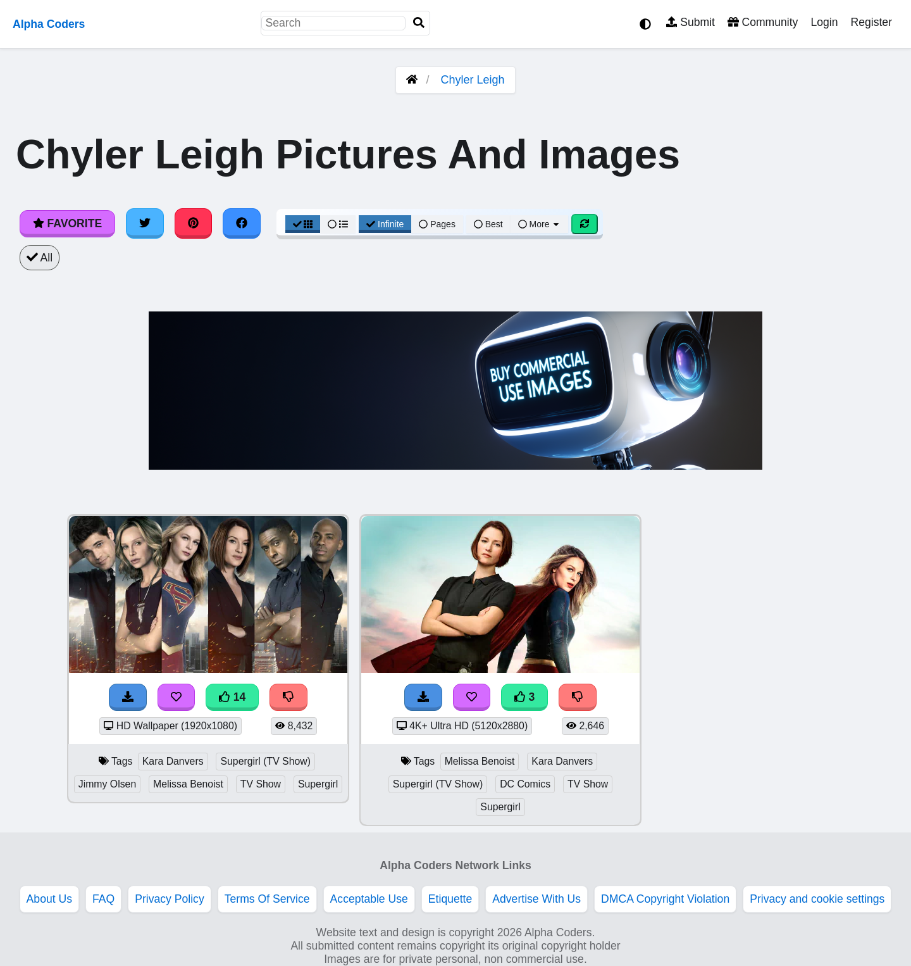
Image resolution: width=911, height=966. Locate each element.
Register (871, 22)
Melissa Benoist (188, 784)
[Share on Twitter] (145, 223)
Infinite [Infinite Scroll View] (385, 224)
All (40, 257)
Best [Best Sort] (488, 224)
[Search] (419, 23)
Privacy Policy (169, 899)
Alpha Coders (49, 24)
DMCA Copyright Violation (665, 899)
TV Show (260, 784)
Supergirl (318, 784)
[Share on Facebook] (242, 223)
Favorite (67, 223)
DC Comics (525, 784)
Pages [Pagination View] (437, 224)
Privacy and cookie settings (817, 899)
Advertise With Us (536, 899)
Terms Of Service (267, 899)
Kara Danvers (173, 761)
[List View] (338, 224)
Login (824, 22)
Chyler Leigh (472, 79)
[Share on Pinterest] (194, 223)
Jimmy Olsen (107, 784)
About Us (49, 899)
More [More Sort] (539, 224)
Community (763, 22)
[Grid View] (303, 224)
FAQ (103, 899)
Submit (690, 22)
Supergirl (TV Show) (265, 761)
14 (232, 697)
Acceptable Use (369, 899)
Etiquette (450, 899)
